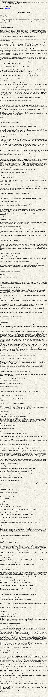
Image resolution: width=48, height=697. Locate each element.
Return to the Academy (24, 695)
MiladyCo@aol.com (8, 8)
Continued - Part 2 (24, 693)
